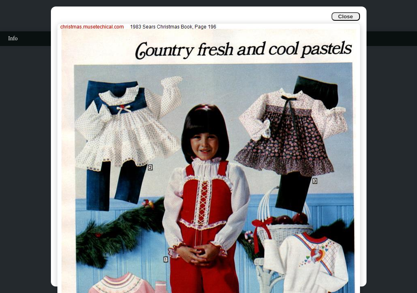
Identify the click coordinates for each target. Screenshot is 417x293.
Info (13, 38)
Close (345, 16)
